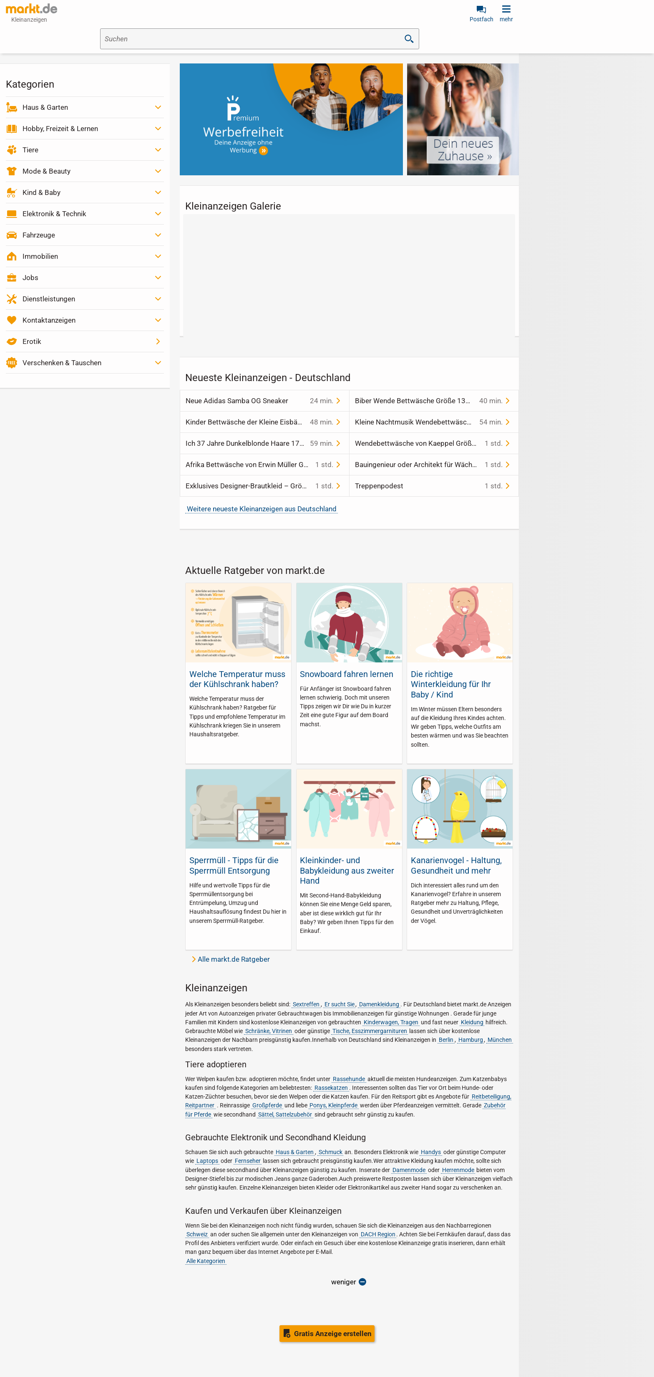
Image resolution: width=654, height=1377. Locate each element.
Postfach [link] (481, 19)
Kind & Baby (41, 192)
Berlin (446, 1039)
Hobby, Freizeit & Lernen (60, 128)
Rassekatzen (331, 1087)
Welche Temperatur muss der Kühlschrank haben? (237, 679)
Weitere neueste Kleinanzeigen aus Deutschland (262, 509)
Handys (431, 1152)
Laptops (207, 1160)
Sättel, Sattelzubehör (285, 1114)
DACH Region (378, 1234)
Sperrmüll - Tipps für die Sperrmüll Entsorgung (234, 865)
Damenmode (408, 1170)
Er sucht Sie (339, 1004)
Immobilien (40, 256)
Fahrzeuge (39, 235)
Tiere (30, 150)
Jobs (30, 277)
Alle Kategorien (205, 1261)
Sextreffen (306, 1004)
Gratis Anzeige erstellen (333, 1333)
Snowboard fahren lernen (346, 674)
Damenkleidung (379, 1004)
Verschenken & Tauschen (62, 363)
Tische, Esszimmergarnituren (369, 1031)
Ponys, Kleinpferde (333, 1105)
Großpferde (267, 1105)
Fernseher (248, 1160)
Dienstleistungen (49, 299)
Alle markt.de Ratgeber (234, 959)
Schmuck (330, 1152)
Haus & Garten (45, 107)
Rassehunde (349, 1079)
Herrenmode (458, 1170)
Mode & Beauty (46, 171)
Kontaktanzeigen (49, 320)
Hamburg (470, 1039)
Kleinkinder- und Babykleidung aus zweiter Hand (347, 870)
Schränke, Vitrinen (268, 1031)
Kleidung (472, 1022)
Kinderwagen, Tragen (391, 1022)
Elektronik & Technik (54, 214)
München (500, 1039)
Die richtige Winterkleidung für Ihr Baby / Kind (451, 684)
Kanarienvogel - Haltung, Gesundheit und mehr (456, 865)
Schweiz (197, 1234)
